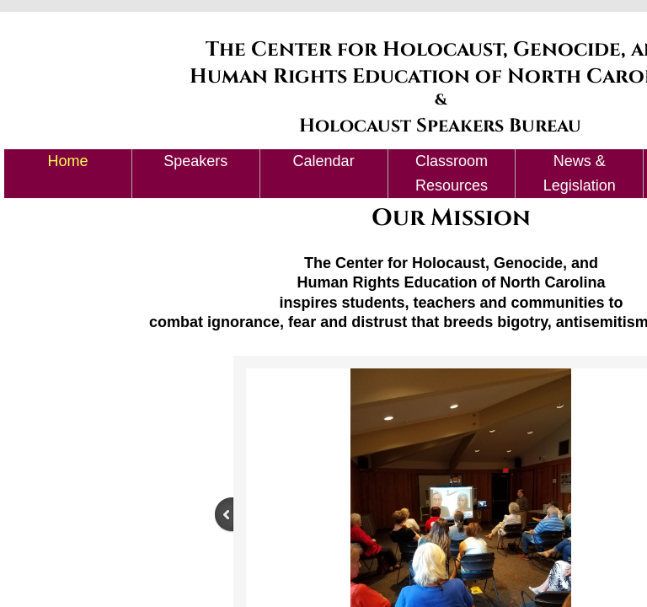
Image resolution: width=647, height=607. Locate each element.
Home (67, 161)
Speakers (195, 161)
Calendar (324, 161)
